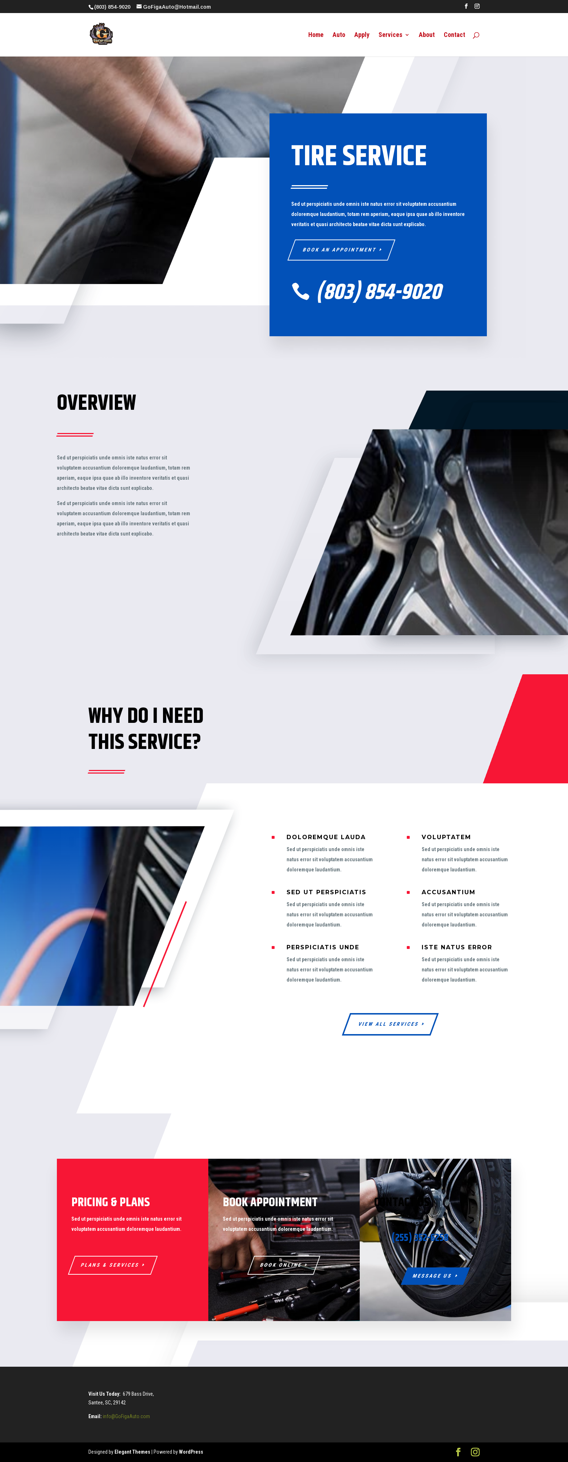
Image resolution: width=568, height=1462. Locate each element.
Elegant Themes (132, 1452)
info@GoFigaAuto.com (126, 1416)
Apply (361, 35)
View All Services (389, 1024)
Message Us (432, 1276)
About (427, 35)
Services (390, 35)
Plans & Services (110, 1265)
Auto (339, 35)
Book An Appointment (340, 250)
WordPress (191, 1452)
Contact (454, 35)
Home (315, 35)
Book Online (281, 1265)
